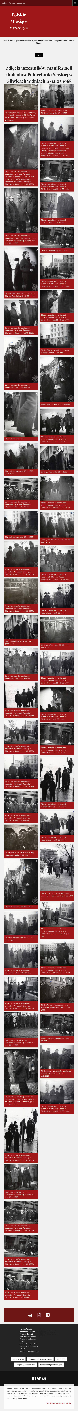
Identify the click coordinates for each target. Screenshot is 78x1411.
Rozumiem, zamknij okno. (58, 1402)
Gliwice (71, 41)
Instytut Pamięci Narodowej (13, 3)
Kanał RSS (61, 1359)
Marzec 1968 (47, 41)
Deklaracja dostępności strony (40, 1359)
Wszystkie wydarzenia (32, 41)
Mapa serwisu (18, 1359)
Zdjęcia (38, 43)
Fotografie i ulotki (60, 41)
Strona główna (16, 41)
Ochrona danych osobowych (51, 1365)
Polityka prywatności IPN (25, 1365)
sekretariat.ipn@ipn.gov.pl (29, 1351)
